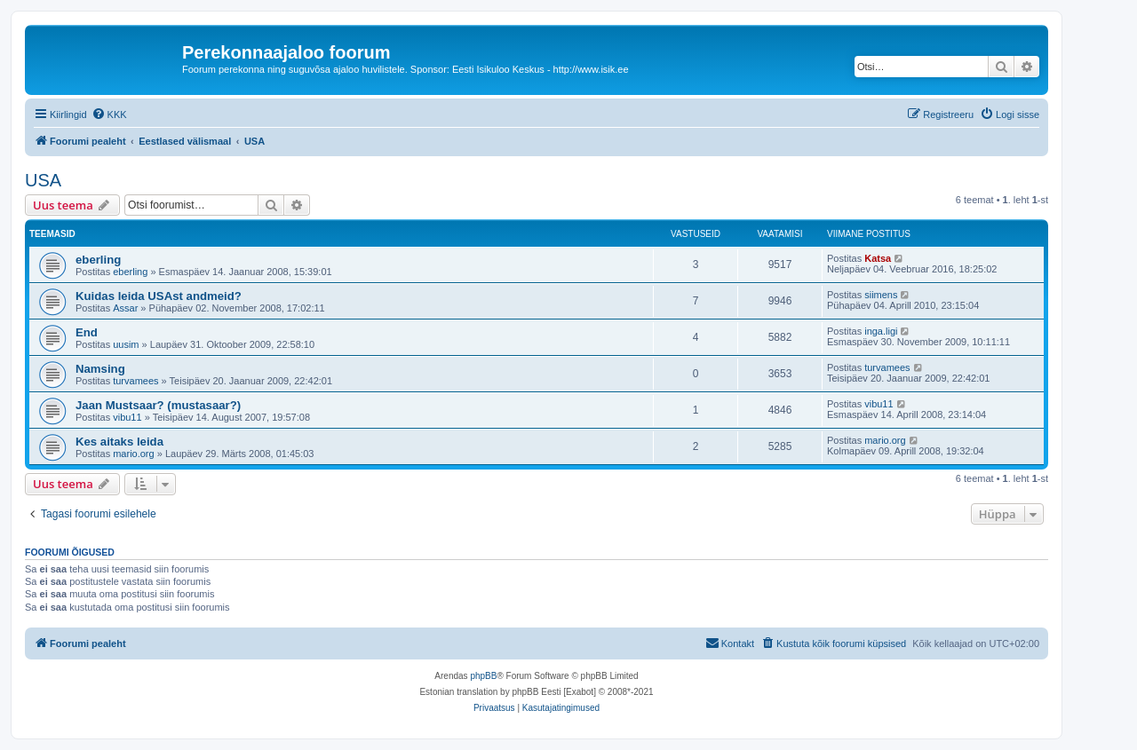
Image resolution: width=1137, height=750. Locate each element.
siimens (880, 294)
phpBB (483, 676)
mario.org (133, 453)
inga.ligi (880, 331)
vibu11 (127, 417)
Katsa (877, 258)
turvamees (135, 380)
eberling (98, 259)
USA (43, 180)
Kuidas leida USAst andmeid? (159, 296)
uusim (126, 344)
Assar (125, 308)
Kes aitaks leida (119, 441)
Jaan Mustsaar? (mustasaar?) (158, 405)
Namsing (100, 368)
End (87, 332)
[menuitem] (109, 114)
